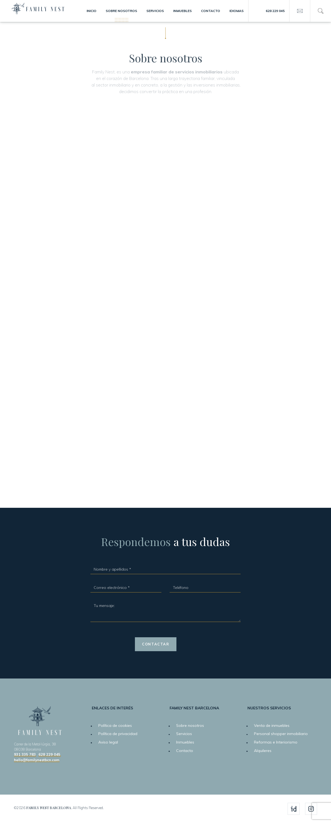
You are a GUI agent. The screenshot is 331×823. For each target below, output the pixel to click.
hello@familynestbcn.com (36, 760)
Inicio (91, 11)
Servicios (155, 11)
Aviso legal (108, 742)
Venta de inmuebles (271, 725)
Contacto (210, 11)
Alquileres (262, 750)
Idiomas (236, 11)
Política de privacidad (117, 733)
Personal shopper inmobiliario (281, 733)
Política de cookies (115, 725)
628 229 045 (275, 11)
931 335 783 (25, 755)
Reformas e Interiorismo (275, 742)
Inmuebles (182, 11)
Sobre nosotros (121, 11)
